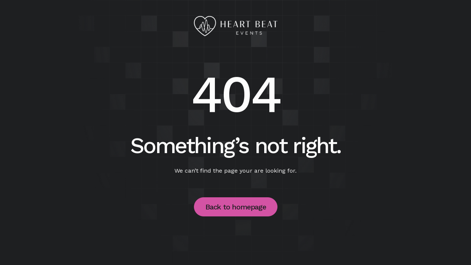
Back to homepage (235, 206)
